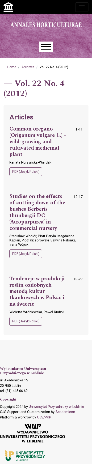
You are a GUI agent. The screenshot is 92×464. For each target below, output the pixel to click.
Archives (27, 67)
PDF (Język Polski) (25, 171)
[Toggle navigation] (81, 7)
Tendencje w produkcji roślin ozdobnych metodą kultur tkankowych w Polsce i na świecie (37, 292)
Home (11, 67)
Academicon (65, 412)
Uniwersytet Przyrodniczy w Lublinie (56, 407)
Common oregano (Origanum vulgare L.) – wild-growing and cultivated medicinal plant (38, 142)
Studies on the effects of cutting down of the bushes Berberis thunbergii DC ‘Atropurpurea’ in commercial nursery (37, 212)
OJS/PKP (44, 417)
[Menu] (46, 47)
